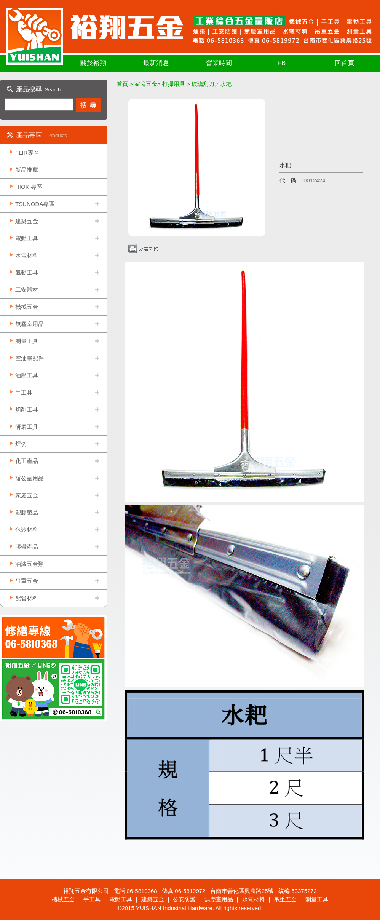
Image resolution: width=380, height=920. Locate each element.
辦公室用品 (29, 478)
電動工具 (26, 238)
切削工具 (26, 409)
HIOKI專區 (28, 187)
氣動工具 (26, 272)
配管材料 (26, 598)
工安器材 (26, 289)
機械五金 (26, 306)
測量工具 (26, 341)
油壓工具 (26, 375)
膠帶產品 (26, 546)
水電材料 (26, 255)
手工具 (23, 392)
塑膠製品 (26, 512)
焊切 (21, 444)
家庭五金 (26, 495)
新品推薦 (26, 169)
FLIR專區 (27, 152)
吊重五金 (26, 581)
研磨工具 (26, 426)
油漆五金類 (29, 564)
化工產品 (26, 461)
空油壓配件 (29, 358)
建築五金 (26, 221)
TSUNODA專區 (34, 204)
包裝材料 (26, 529)
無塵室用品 (29, 324)
